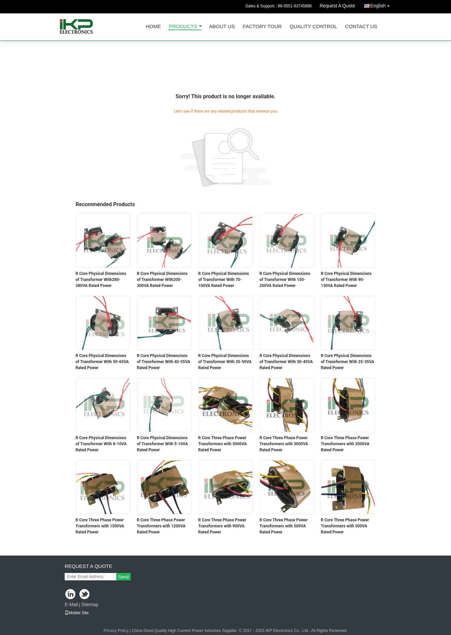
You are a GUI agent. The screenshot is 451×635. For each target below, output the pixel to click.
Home (153, 26)
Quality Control (313, 26)
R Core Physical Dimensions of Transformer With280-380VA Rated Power (101, 279)
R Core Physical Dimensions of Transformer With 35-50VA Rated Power (225, 361)
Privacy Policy (116, 630)
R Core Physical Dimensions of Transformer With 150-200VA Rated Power (285, 279)
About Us (222, 26)
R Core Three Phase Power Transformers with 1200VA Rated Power (161, 526)
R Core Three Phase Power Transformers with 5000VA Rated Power (222, 444)
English (381, 4)
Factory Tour (262, 26)
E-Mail (71, 604)
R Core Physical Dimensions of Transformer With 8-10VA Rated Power (101, 444)
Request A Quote (337, 5)
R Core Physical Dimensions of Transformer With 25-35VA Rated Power (347, 361)
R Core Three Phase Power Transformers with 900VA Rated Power (222, 526)
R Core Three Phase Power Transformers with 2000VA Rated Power (345, 444)
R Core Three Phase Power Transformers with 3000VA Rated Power (284, 444)
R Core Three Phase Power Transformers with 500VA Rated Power (284, 526)
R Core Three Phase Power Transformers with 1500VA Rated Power (100, 526)
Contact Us (361, 26)
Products (183, 26)
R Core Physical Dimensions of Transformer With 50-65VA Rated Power (102, 361)
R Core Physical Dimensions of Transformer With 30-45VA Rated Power (286, 361)
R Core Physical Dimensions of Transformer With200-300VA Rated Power (162, 279)
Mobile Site (76, 613)
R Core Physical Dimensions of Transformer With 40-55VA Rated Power (163, 361)
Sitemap (89, 604)
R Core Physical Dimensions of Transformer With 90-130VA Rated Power (346, 279)
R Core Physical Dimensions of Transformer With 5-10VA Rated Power (162, 444)
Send (123, 576)
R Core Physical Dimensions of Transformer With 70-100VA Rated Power (223, 279)
